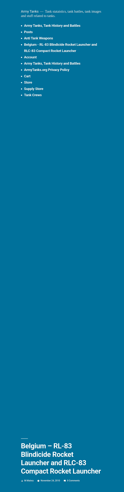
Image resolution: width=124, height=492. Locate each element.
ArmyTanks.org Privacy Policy (46, 70)
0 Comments (73, 480)
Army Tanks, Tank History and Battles (52, 26)
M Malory (29, 480)
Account (30, 57)
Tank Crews (33, 95)
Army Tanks (30, 11)
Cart (27, 76)
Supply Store (33, 89)
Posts (28, 32)
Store (28, 82)
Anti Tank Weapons (38, 38)
